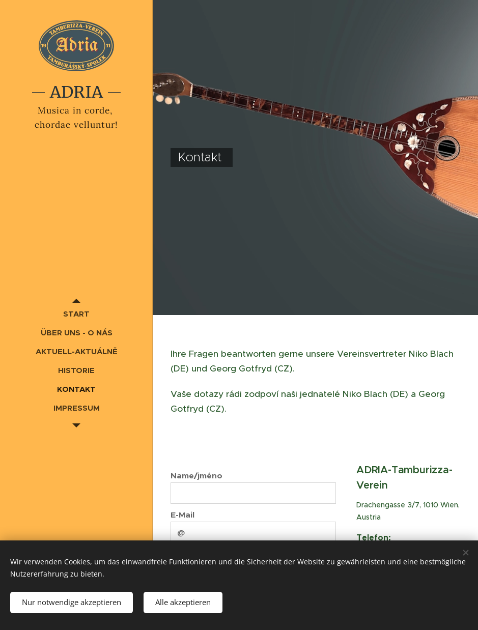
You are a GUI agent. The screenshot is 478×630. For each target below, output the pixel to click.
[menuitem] (76, 314)
